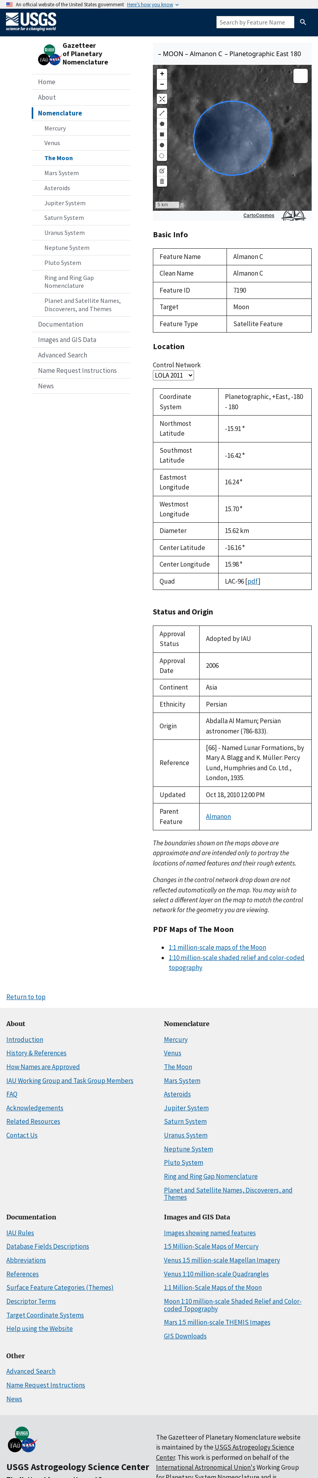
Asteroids (57, 188)
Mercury (55, 128)
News (46, 386)
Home (46, 81)
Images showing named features (210, 1233)
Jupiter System (65, 203)
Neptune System (66, 247)
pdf (253, 581)
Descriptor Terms (31, 1301)
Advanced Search (62, 355)
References (22, 1274)
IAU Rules (20, 1233)
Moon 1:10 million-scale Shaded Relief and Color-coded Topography (233, 1305)
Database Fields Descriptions (47, 1246)
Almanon (218, 816)
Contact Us (22, 1135)
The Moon (58, 158)
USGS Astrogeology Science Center (77, 1466)
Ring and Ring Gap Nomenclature (69, 282)
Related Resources (33, 1121)
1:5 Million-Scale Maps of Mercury (211, 1246)
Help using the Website (39, 1328)
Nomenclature (60, 113)
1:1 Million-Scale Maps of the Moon (213, 1287)
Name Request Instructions (77, 370)
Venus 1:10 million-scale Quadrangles (216, 1274)
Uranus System (64, 232)
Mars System (61, 173)
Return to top (26, 996)
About (47, 97)
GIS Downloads (185, 1336)
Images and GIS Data (67, 339)
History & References (36, 1053)
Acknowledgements (34, 1108)
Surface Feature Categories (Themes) (60, 1287)
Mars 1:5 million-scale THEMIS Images (217, 1322)
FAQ (11, 1094)
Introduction (24, 1039)
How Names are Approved (43, 1066)
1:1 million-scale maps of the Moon (217, 947)
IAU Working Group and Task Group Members (69, 1080)
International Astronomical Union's (205, 1467)
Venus (52, 143)
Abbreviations (26, 1260)
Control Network (177, 365)
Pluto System (62, 262)
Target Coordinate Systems (45, 1315)
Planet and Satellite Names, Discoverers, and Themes (82, 305)
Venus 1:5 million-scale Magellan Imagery (222, 1260)
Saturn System (64, 217)
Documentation (60, 324)
